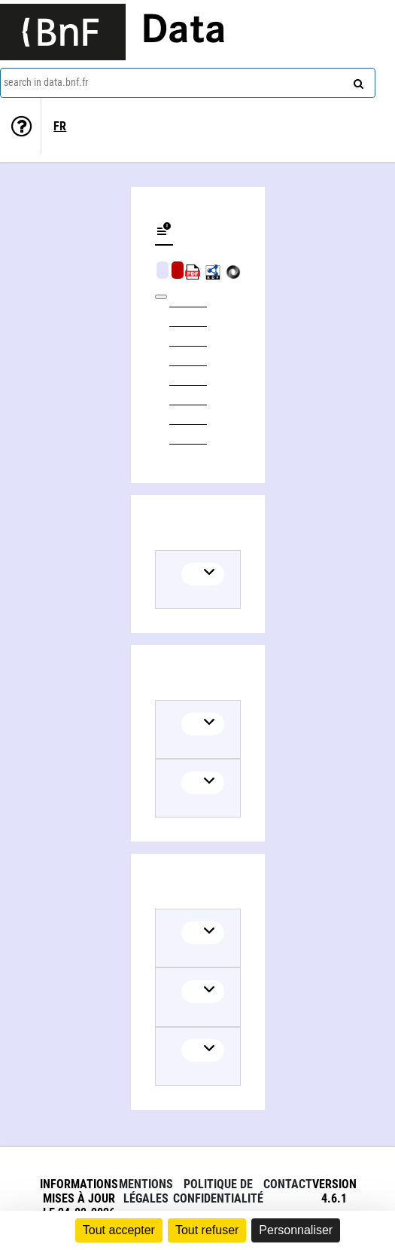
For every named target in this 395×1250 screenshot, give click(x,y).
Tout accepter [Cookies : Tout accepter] (119, 1230)
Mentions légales (146, 1191)
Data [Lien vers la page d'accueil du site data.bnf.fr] (183, 32)
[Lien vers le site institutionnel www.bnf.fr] (63, 32)
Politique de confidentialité (218, 1191)
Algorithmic (178, 270)
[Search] (356, 80)
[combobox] (187, 83)
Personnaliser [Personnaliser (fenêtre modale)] (296, 1230)
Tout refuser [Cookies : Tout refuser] (207, 1230)
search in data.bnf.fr (46, 82)
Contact (287, 1184)
